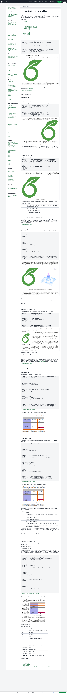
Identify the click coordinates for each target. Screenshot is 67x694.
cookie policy (41, 692)
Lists (8, 27)
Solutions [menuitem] (35, 1)
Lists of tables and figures (27, 662)
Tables (39, 435)
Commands (9, 136)
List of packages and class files (13, 188)
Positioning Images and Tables (13, 56)
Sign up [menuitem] (59, 1)
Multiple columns (10, 92)
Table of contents (10, 66)
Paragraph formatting (11, 85)
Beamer (9, 129)
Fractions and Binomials (11, 38)
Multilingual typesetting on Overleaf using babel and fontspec (12, 146)
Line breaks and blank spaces (12, 86)
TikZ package (10, 61)
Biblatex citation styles (11, 117)
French (9, 155)
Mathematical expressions (12, 32)
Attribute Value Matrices (11, 181)
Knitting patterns (10, 176)
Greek (8, 157)
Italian (9, 159)
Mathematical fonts (11, 48)
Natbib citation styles (11, 114)
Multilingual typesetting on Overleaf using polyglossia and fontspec (13, 143)
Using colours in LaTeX (11, 98)
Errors (9, 28)
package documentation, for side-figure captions (33, 665)
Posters (9, 132)
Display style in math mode (12, 44)
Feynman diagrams (11, 172)
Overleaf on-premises (11, 17)
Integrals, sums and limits (12, 43)
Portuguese (9, 163)
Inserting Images (30, 88)
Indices (9, 70)
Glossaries (9, 71)
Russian (9, 164)
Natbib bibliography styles (12, 113)
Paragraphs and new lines (12, 24)
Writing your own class (11, 191)
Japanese (9, 160)
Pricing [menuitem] (45, 1)
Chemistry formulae (11, 171)
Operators (9, 40)
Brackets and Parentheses (12, 35)
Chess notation (10, 175)
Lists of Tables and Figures (12, 57)
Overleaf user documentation (12, 12)
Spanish (9, 165)
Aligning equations (11, 39)
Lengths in (10, 81)
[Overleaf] (4, 1)
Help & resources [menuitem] (52, 1)
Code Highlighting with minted (13, 96)
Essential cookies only (54, 692)
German (9, 156)
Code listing (9, 95)
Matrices (9, 36)
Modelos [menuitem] (41, 1)
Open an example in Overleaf (26, 90)
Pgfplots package (10, 179)
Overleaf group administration (13, 14)
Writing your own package (12, 189)
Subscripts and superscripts (12, 34)
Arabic (9, 152)
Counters (9, 94)
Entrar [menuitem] (64, 1)
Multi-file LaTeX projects (11, 75)
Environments (10, 137)
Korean (9, 161)
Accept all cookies (62, 692)
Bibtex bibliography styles (12, 112)
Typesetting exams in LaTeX (12, 180)
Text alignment (10, 87)
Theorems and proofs (11, 170)
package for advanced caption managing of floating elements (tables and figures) (39, 664)
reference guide (42, 361)
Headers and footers (11, 82)
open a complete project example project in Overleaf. (36, 433)
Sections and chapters (11, 65)
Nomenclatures (10, 73)
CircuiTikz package (11, 177)
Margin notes (10, 100)
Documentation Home (11, 7)
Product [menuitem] (30, 1)
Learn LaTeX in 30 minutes (12, 8)
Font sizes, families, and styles (12, 121)
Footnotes (9, 99)
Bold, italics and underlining (12, 25)
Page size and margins (11, 89)
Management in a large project (13, 74)
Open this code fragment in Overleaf (28, 408)
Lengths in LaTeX (26, 663)
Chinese (9, 153)
